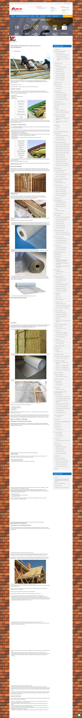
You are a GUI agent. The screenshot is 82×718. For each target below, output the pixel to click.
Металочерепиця (58, 215)
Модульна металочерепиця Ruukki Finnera (63, 234)
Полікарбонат (57, 350)
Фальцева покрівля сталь (60, 451)
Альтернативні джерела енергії (60, 51)
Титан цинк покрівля (58, 432)
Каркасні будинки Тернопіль (60, 139)
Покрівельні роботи (58, 339)
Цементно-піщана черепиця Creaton (62, 461)
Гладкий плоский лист (58, 101)
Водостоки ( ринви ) (58, 91)
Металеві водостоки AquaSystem (61, 94)
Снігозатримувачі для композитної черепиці (62, 401)
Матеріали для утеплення (59, 213)
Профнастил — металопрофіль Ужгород (62, 369)
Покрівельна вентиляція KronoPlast (62, 284)
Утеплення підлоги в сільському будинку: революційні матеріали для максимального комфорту (62, 480)
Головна (13, 16)
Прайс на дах (67, 16)
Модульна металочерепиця (59, 230)
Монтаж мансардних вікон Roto (61, 240)
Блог (31, 3)
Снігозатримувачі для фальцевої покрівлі (63, 408)
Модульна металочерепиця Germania (62, 232)
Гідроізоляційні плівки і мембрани (61, 332)
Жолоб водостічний (59, 86)
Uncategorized (57, 49)
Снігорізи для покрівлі (58, 394)
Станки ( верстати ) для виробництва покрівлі (62, 421)
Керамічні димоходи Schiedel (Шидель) (62, 112)
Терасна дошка (57, 428)
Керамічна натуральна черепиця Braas (62, 146)
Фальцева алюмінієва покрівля (61, 446)
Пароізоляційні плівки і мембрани (61, 334)
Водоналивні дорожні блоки (60, 116)
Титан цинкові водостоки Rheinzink (62, 99)
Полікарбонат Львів (59, 351)
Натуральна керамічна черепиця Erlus (62, 165)
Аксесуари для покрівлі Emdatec (61, 314)
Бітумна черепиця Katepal (60, 73)
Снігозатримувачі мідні (60, 410)
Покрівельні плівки (58, 330)
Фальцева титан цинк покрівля (61, 453)
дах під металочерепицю (18, 131)
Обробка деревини (58, 254)
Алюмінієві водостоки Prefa (60, 92)
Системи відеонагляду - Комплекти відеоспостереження (61, 392)
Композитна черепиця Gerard (61, 191)
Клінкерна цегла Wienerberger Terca (62, 174)
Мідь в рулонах (58, 297)
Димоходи (56, 108)
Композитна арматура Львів (61, 182)
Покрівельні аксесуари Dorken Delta (61, 324)
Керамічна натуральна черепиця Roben (62, 152)
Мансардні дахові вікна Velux (61, 206)
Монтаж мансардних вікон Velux (61, 242)
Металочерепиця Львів (60, 223)
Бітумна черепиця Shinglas (60, 77)
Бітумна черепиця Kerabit (60, 75)
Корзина (28, 3)
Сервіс (37, 16)
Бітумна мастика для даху (60, 210)
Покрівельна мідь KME (60, 299)
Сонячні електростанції (60, 53)
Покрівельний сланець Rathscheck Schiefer (63, 305)
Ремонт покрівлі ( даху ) (59, 372)
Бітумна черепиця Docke (60, 69)
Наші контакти (55, 16)
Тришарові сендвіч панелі (60, 389)
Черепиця (56, 468)
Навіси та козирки (58, 245)
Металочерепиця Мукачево (60, 225)
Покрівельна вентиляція (59, 276)
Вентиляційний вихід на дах (60, 277)
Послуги (32, 16)
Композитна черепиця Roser (60, 195)
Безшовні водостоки (58, 63)
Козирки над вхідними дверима (61, 247)
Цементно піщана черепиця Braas (61, 459)
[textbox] (58, 4)
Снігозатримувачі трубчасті (60, 412)
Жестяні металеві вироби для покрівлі (61, 131)
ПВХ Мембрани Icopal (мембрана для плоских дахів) (62, 263)
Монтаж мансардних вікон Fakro (61, 238)
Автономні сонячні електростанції (62, 54)
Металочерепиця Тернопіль (60, 227)
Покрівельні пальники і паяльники (62, 358)
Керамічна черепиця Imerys (60, 154)
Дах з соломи (57, 106)
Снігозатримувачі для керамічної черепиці (63, 398)
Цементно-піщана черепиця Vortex (62, 466)
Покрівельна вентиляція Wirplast (61, 290)
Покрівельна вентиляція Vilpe (61, 286)
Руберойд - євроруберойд (59, 374)
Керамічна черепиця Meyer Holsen (61, 159)
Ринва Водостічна (59, 88)
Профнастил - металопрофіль (60, 360)
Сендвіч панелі (57, 387)
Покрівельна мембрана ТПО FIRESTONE (62, 440)
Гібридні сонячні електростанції (62, 56)
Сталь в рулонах (57, 419)
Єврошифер (57, 125)
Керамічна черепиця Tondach (61, 161)
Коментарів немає (17, 51)
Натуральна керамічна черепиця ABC (62, 163)
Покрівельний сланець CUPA (61, 303)
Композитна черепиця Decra (60, 189)
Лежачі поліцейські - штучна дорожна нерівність (62, 119)
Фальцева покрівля (58, 445)
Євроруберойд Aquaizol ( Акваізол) (62, 376)
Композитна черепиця (58, 185)
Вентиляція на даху (59, 282)
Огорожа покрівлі (58, 256)
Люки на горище (57, 198)
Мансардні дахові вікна (59, 200)
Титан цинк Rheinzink (59, 436)
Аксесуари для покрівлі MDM (61, 316)
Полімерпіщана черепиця (59, 354)
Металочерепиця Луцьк (60, 221)
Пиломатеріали (57, 269)
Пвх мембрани (57, 258)
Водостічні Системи (58, 84)
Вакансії (49, 16)
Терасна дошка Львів (59, 429)
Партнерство (42, 16)
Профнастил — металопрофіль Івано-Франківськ (62, 363)
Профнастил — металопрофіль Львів (62, 365)
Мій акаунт (12, 3)
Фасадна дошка (58, 273)
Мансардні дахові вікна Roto (60, 204)
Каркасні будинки (58, 133)
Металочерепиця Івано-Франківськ (62, 219)
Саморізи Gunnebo (59, 382)
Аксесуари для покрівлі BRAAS (61, 312)
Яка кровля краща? (58, 485)
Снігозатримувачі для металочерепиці (62, 403)
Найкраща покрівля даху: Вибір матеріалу (62, 487)
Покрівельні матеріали (58, 326)
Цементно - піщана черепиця (60, 458)
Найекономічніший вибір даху (60, 483)
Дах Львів (56, 477)
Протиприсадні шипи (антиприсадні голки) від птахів (63, 321)
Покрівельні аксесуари (59, 310)
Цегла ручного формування (60, 176)
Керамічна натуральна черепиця (60, 142)
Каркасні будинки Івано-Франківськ (62, 135)
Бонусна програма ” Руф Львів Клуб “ (20, 3)
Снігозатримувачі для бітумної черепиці (62, 396)
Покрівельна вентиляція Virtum (61, 288)
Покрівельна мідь (58, 293)
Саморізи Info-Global (59, 384)
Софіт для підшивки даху (59, 415)
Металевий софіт (59, 416)
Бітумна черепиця (58, 65)
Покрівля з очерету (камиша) (60, 345)
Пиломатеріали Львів (59, 271)
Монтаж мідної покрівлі (60, 343)
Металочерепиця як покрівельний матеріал (35, 81)
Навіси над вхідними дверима (61, 249)
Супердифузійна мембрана (60, 336)
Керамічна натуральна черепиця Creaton (63, 148)
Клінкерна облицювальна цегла (60, 170)
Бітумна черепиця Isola (60, 71)
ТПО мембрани (57, 438)
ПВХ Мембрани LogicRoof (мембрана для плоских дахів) (63, 267)
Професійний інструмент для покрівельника (62, 356)
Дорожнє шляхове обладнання (60, 114)
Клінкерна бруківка (58, 168)
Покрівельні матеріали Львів (61, 328)
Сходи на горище (58, 423)
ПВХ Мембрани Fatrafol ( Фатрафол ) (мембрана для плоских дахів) (62, 260)
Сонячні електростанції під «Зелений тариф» (63, 59)
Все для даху (58, 318)
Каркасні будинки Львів (60, 137)
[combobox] (58, 3)
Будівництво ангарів (58, 82)
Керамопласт (58, 126)
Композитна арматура (58, 181)
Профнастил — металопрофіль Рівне (62, 367)
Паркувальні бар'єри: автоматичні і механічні (62, 122)
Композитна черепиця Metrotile (61, 193)
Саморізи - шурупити (58, 381)
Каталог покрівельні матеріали (22, 16)
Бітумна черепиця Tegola (60, 79)
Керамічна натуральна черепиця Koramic (63, 150)
